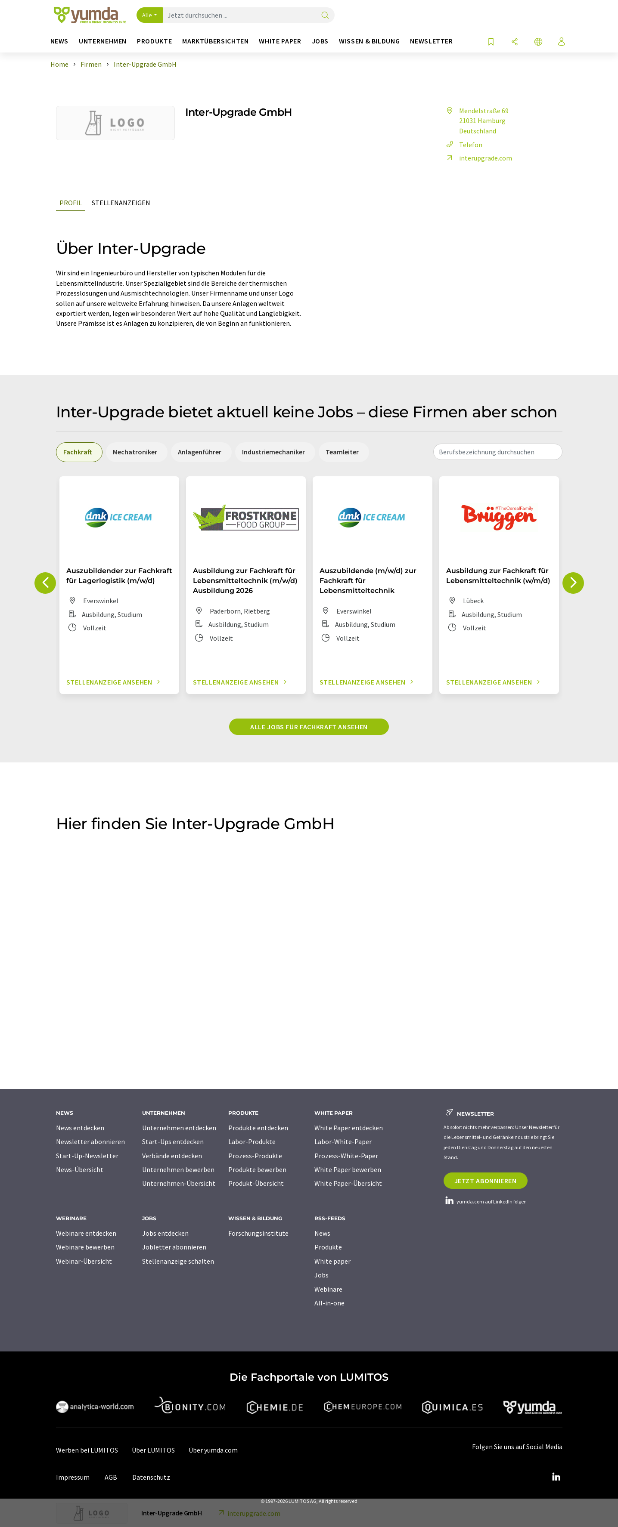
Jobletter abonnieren (174, 1247)
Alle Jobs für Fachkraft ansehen (309, 726)
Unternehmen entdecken (179, 1127)
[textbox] (498, 452)
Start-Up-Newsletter (87, 1155)
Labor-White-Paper (343, 1141)
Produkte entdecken (258, 1127)
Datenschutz (151, 1477)
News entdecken (80, 1127)
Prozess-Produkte (255, 1155)
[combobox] (497, 452)
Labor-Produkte (252, 1141)
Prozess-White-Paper (346, 1155)
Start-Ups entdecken (173, 1141)
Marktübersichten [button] (215, 41)
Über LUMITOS (153, 1450)
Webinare (328, 1289)
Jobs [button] (320, 41)
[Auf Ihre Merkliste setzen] (491, 42)
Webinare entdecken (86, 1233)
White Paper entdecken (348, 1127)
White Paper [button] (280, 41)
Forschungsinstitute (258, 1233)
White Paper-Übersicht (348, 1183)
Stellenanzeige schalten (178, 1261)
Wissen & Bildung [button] (369, 41)
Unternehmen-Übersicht (178, 1183)
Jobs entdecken (165, 1233)
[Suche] (325, 16)
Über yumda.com (213, 1450)
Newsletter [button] (431, 41)
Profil (70, 202)
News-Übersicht (79, 1169)
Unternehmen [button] (103, 41)
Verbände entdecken (172, 1155)
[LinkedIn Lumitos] (556, 1477)
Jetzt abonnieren (485, 1180)
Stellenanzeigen (121, 202)
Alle (147, 15)
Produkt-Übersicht (256, 1183)
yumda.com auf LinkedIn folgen (485, 1201)
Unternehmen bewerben (178, 1169)
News (322, 1233)
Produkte (328, 1247)
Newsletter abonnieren (90, 1141)
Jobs (321, 1275)
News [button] (59, 41)
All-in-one (329, 1303)
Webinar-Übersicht (84, 1261)
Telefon (463, 144)
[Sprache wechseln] (538, 42)
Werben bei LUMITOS (87, 1450)
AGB (111, 1477)
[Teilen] (515, 42)
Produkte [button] (154, 41)
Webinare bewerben (85, 1247)
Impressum (73, 1477)
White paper (332, 1261)
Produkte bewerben (257, 1169)
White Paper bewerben (347, 1169)
